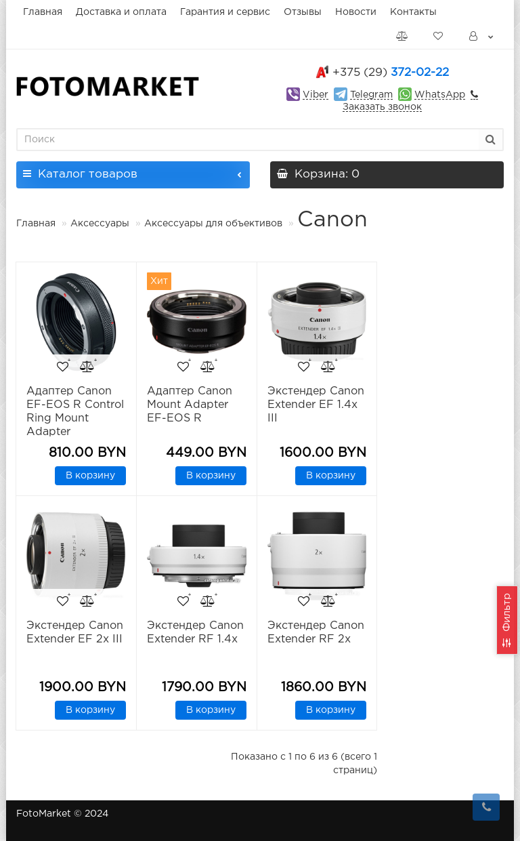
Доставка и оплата (121, 12)
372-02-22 (390, 73)
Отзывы (303, 12)
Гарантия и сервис (225, 12)
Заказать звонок (382, 107)
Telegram (371, 95)
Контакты (413, 12)
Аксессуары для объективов (213, 224)
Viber (315, 95)
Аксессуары (101, 224)
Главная (42, 12)
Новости (355, 12)
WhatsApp (439, 95)
